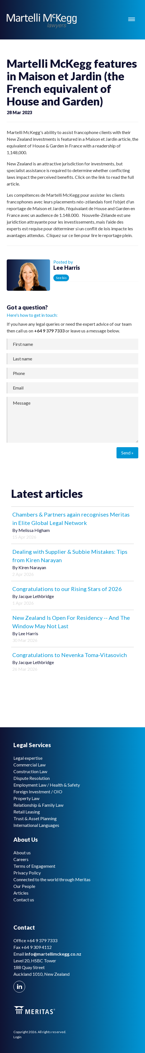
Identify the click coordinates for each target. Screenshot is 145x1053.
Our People (24, 886)
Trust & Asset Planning (35, 818)
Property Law (26, 798)
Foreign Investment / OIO (37, 791)
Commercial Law (29, 764)
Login (17, 1037)
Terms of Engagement (34, 866)
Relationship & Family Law (38, 805)
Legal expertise (27, 758)
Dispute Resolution (31, 778)
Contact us (23, 899)
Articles (20, 892)
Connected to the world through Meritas (52, 879)
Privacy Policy (27, 872)
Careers (20, 859)
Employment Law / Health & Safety (46, 784)
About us (22, 852)
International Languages (36, 825)
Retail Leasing (26, 811)
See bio (61, 278)
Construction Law (30, 771)
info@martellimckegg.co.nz (53, 953)
